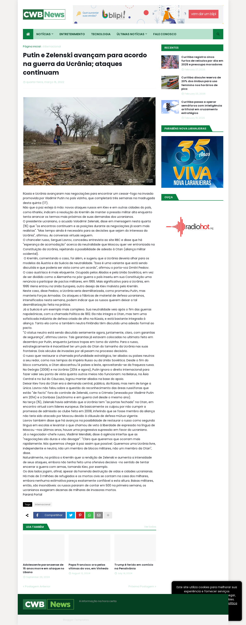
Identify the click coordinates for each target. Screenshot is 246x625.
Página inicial (32, 46)
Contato (198, 620)
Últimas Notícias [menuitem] (130, 34)
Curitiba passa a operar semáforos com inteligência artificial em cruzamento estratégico (201, 107)
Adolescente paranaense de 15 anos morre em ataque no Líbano (43, 568)
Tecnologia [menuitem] (101, 34)
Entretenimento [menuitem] (72, 34)
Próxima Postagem (141, 586)
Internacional (52, 46)
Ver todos (150, 526)
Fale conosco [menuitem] (164, 34)
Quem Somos (179, 620)
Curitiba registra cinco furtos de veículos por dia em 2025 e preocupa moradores (202, 60)
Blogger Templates (76, 620)
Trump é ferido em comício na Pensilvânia (133, 566)
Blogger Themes (50, 620)
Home (161, 620)
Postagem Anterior (37, 586)
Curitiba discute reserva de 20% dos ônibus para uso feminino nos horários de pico (201, 83)
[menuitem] (28, 34)
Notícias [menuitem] (43, 34)
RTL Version (215, 620)
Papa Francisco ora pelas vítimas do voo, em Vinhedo (88, 566)
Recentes (171, 48)
